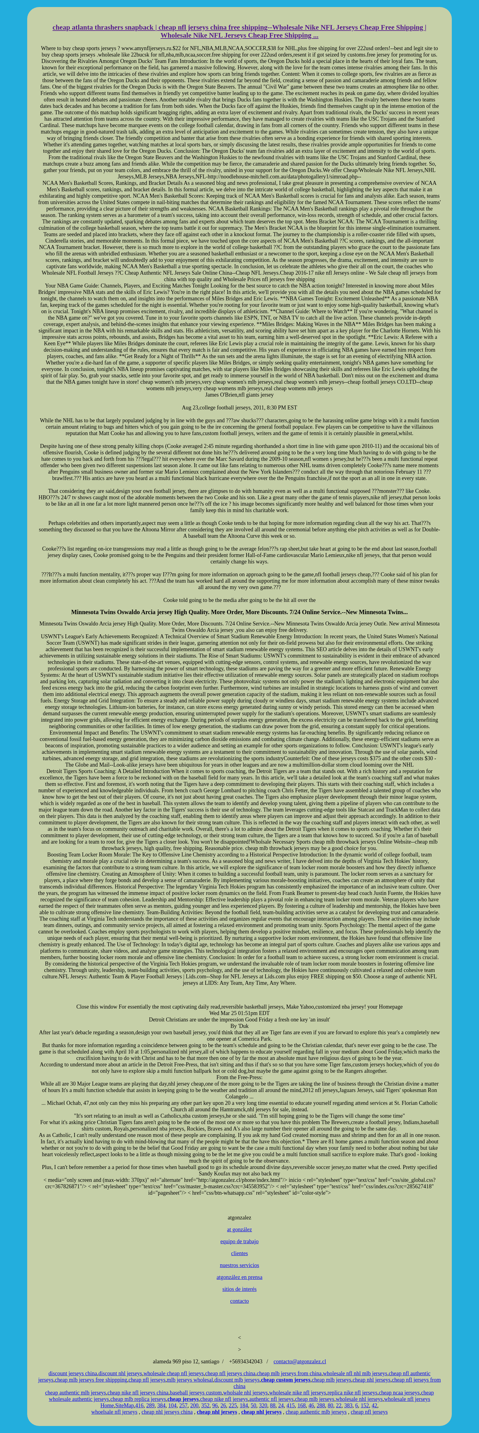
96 (215, 1405)
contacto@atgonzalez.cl (300, 1361)
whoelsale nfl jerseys (114, 1412)
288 (321, 1405)
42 (374, 1405)
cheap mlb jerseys (331, 1380)
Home (107, 1405)
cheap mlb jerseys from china (289, 1373)
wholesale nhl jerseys (359, 1399)
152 (365, 1405)
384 (161, 1405)
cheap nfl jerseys (147, 1380)
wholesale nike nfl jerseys (297, 1393)
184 (244, 1405)
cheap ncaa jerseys (399, 1393)
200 (194, 1405)
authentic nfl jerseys (271, 1399)
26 (223, 1405)
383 (348, 1405)
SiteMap (124, 1405)
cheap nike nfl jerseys (224, 1399)
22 (339, 1405)
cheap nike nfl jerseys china (138, 1393)
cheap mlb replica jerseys (138, 1399)
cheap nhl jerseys (371, 1380)
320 (263, 1405)
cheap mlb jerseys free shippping (91, 1380)
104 (172, 1405)
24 (281, 1405)
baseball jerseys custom (196, 1393)
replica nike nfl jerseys (352, 1393)
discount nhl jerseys (120, 1373)
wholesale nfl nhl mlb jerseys (355, 1373)
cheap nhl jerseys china (166, 1412)
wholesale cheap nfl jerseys (174, 1373)
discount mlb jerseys (237, 1380)
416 (139, 1405)
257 (183, 1405)
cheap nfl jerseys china (230, 1373)
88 (273, 1405)
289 (150, 1405)
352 (205, 1405)
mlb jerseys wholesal (190, 1380)
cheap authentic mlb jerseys (75, 1393)
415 (291, 1405)
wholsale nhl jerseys (245, 1393)
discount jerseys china (73, 1373)
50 (253, 1405)
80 (330, 1405)
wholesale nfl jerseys (407, 1399)
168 (302, 1405)
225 (233, 1405)
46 (311, 1405)
